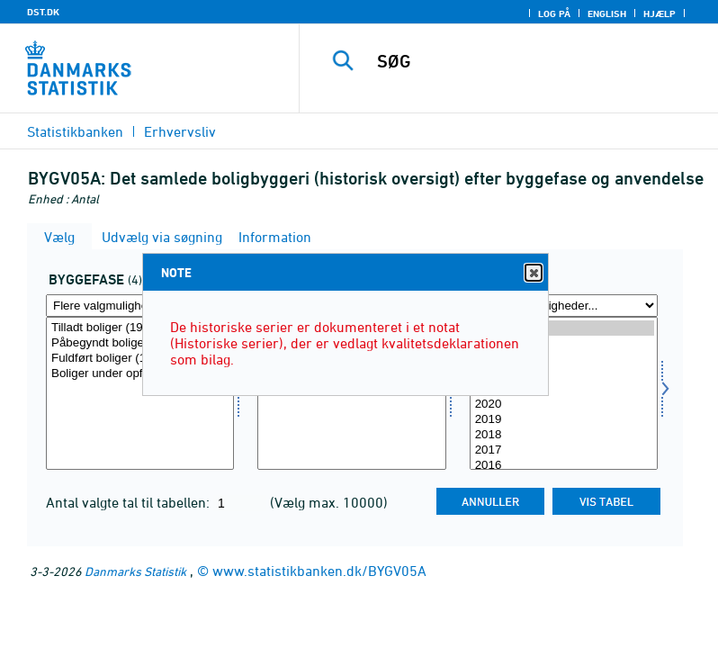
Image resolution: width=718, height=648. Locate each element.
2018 (563, 435)
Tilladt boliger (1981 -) (139, 328)
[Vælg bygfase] (140, 393)
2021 (563, 389)
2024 (563, 343)
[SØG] (535, 61)
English (607, 13)
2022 (563, 374)
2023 (563, 358)
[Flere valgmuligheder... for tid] (564, 305)
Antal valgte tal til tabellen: (129, 502)
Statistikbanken (75, 131)
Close (533, 273)
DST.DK (43, 11)
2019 (563, 420)
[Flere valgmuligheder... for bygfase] (140, 305)
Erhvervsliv (180, 131)
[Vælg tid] (564, 393)
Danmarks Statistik (135, 571)
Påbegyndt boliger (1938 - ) (139, 343)
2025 (563, 328)
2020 (563, 404)
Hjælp (659, 13)
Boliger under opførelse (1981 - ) (139, 374)
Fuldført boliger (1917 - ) (139, 358)
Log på (554, 13)
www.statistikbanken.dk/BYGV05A (319, 570)
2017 (563, 450)
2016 (563, 465)
